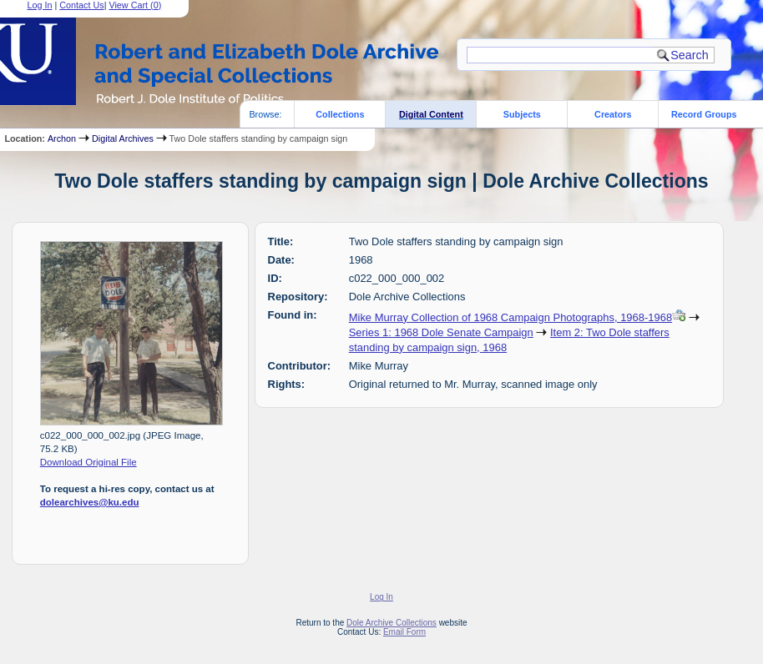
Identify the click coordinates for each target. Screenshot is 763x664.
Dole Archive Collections (391, 622)
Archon (62, 138)
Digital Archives (123, 138)
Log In (381, 596)
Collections (340, 114)
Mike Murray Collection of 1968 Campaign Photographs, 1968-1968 (510, 317)
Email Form (404, 631)
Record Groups (704, 114)
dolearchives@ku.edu (89, 502)
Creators (612, 114)
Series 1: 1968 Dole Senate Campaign (441, 332)
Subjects (522, 114)
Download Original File (88, 462)
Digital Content (431, 114)
